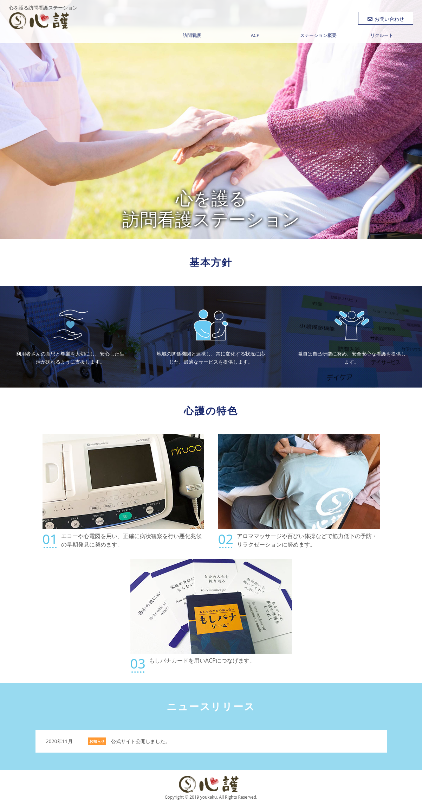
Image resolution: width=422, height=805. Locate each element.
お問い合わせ (385, 18)
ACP (255, 35)
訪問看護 (192, 35)
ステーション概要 (318, 35)
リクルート (381, 35)
